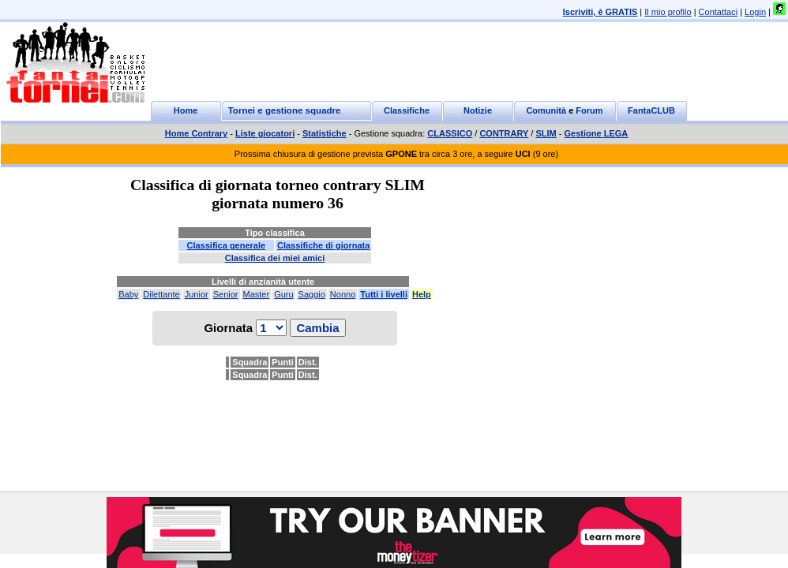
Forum (589, 110)
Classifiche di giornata (323, 245)
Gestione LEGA (597, 133)
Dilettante (161, 294)
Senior (225, 294)
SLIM (545, 133)
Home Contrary (196, 133)
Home (186, 110)
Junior (196, 294)
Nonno (342, 294)
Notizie (477, 110)
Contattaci (718, 12)
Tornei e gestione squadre (284, 110)
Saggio (311, 294)
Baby (128, 294)
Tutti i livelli (383, 294)
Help (421, 294)
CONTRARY (503, 133)
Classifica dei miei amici (275, 258)
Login (755, 12)
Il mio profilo (667, 12)
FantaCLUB (651, 110)
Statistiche (324, 133)
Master (256, 294)
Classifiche (407, 110)
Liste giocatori (265, 133)
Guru (283, 294)
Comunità (546, 110)
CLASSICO (449, 133)
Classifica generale (225, 245)
